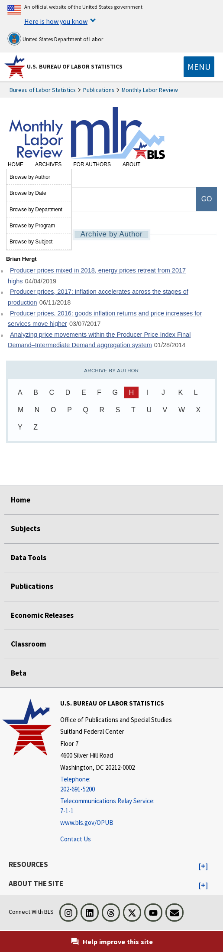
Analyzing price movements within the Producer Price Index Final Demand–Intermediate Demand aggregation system (99, 340)
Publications (98, 90)
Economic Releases (42, 615)
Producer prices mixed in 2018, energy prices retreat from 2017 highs (97, 276)
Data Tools (28, 557)
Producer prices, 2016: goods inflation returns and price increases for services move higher (105, 319)
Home (15, 164)
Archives (48, 164)
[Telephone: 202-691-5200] (116, 784)
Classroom (28, 644)
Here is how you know (55, 21)
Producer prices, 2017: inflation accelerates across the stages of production (98, 297)
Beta (18, 673)
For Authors (92, 164)
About (131, 164)
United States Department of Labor (55, 39)
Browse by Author (30, 177)
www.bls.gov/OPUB (86, 822)
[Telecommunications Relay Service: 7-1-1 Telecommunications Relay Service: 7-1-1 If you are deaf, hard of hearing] (116, 806)
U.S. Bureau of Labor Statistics (75, 66)
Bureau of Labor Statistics (43, 90)
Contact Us (75, 839)
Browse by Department (36, 210)
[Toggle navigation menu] (199, 66)
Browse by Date (28, 193)
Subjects (25, 528)
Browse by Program (32, 226)
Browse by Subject (31, 242)
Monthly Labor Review (150, 90)
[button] (203, 866)
